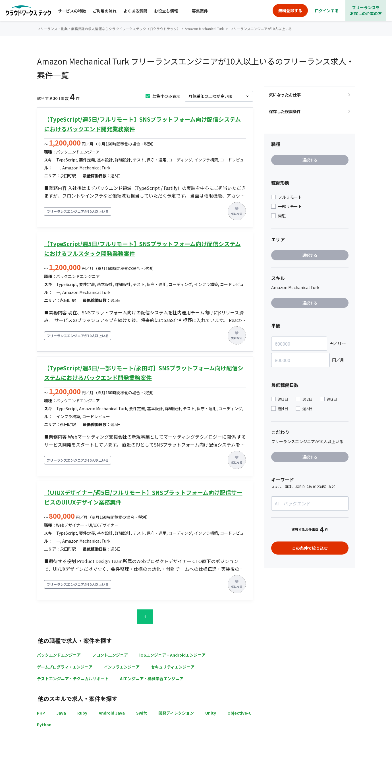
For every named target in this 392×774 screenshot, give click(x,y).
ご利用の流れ (105, 11)
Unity (210, 713)
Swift (141, 713)
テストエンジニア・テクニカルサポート (73, 678)
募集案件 (200, 11)
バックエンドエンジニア (59, 655)
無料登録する (290, 10)
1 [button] (145, 616)
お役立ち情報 (166, 11)
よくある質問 (135, 11)
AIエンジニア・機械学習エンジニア (151, 678)
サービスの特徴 (72, 11)
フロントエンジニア (110, 655)
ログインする (327, 10)
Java (61, 713)
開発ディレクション (176, 713)
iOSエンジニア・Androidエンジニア (172, 655)
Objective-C (239, 713)
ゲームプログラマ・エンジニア (64, 667)
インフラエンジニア (122, 667)
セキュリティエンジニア (172, 667)
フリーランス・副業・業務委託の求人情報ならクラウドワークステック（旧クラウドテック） (108, 28)
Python (44, 724)
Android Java (112, 713)
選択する (309, 160)
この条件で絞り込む (310, 548)
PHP (41, 713)
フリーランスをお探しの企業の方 (366, 10)
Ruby (82, 713)
